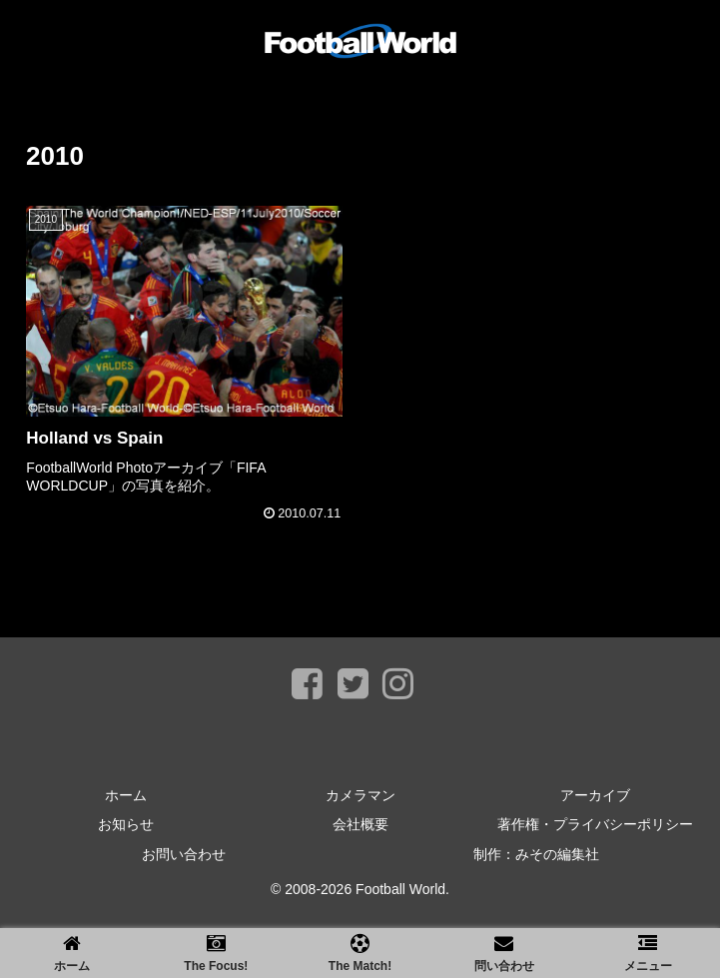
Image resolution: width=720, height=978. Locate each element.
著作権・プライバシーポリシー (595, 824)
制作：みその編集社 (536, 854)
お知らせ (126, 824)
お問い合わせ (184, 854)
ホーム (126, 795)
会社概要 (360, 824)
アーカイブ (595, 795)
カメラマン (360, 795)
